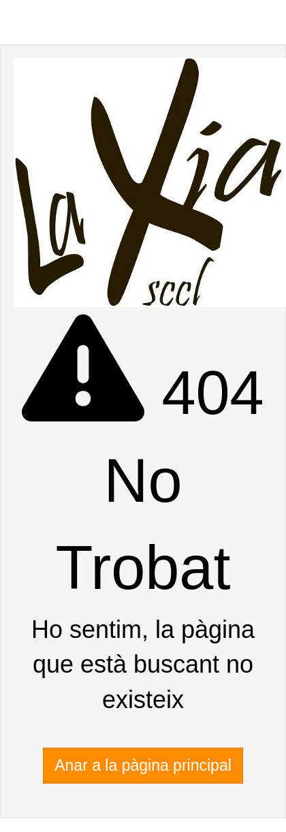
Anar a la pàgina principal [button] (143, 765)
